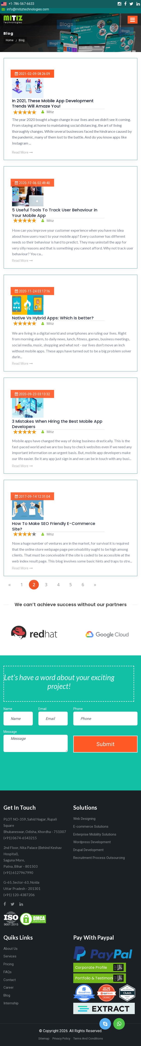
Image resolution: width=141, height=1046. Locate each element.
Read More (22, 152)
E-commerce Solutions (90, 826)
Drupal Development (88, 850)
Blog (6, 995)
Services (9, 956)
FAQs (7, 972)
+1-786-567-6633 (17, 4)
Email (42, 709)
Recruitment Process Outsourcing (99, 858)
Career (8, 987)
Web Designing (84, 819)
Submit (105, 744)
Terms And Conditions (88, 1038)
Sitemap (43, 1038)
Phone (78, 709)
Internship (10, 1003)
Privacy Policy (61, 1038)
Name (7, 709)
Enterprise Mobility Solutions (94, 834)
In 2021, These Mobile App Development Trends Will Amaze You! (53, 103)
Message (10, 732)
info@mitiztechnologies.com (25, 9)
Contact (9, 980)
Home (9, 40)
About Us (10, 949)
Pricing (8, 964)
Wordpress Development (92, 842)
